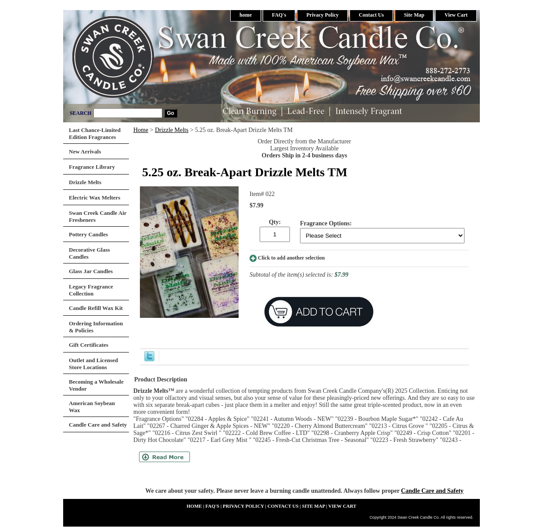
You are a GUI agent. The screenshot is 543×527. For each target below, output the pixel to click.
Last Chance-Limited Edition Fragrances (95, 133)
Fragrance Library (92, 167)
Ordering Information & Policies (96, 327)
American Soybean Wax (92, 406)
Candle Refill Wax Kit (96, 308)
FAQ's (279, 15)
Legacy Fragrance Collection (91, 290)
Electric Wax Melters (94, 197)
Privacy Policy (322, 15)
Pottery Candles (88, 234)
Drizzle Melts (172, 130)
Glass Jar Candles (91, 271)
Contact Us (371, 15)
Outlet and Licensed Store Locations (93, 363)
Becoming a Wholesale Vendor (96, 385)
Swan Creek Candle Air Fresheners (98, 216)
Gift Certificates (88, 345)
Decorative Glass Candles (89, 253)
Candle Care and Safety (432, 491)
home (245, 15)
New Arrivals (85, 151)
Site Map (414, 15)
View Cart (456, 15)
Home (140, 130)
